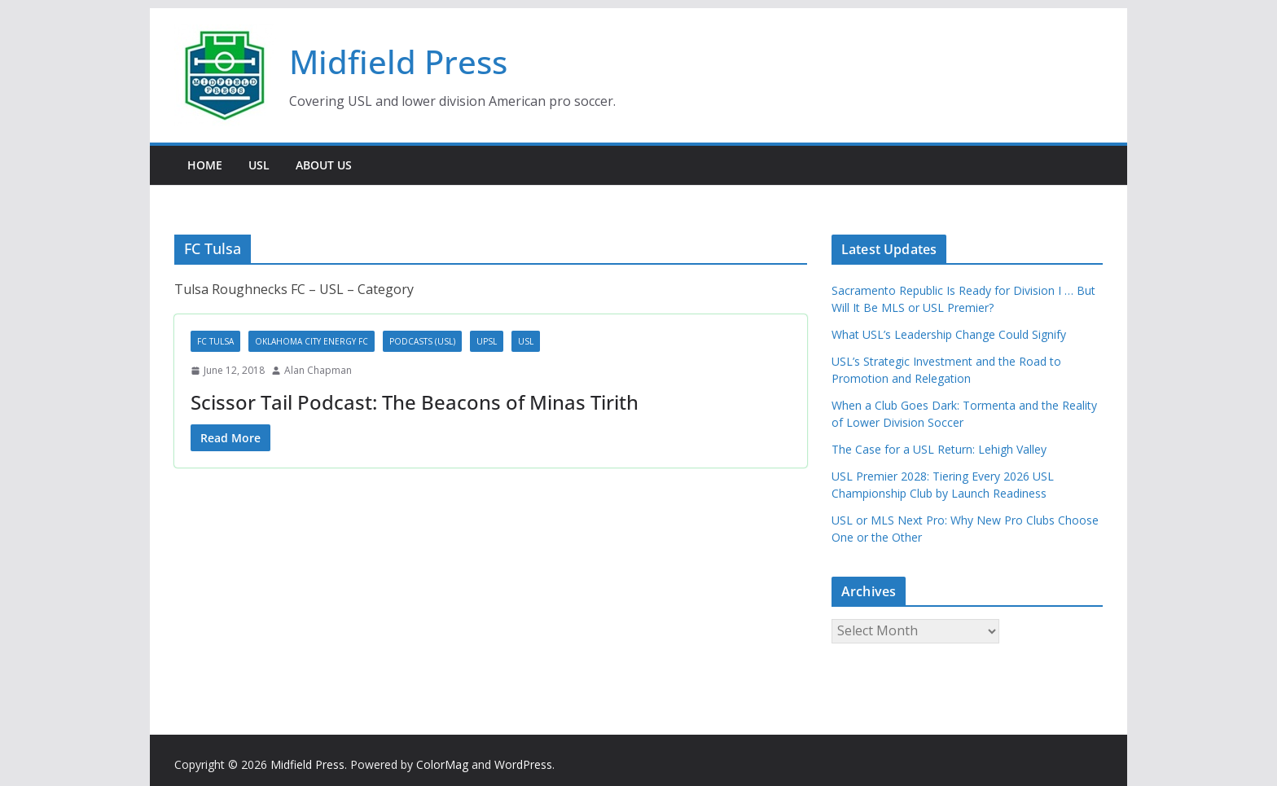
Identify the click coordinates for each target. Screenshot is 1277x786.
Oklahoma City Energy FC (311, 341)
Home (204, 165)
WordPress (523, 764)
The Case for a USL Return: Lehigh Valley (939, 449)
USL (259, 165)
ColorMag (442, 764)
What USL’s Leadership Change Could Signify (949, 334)
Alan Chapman (318, 370)
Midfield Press (398, 61)
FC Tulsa (215, 341)
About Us (324, 165)
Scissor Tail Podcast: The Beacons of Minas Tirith (414, 402)
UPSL (486, 341)
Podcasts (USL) (422, 341)
